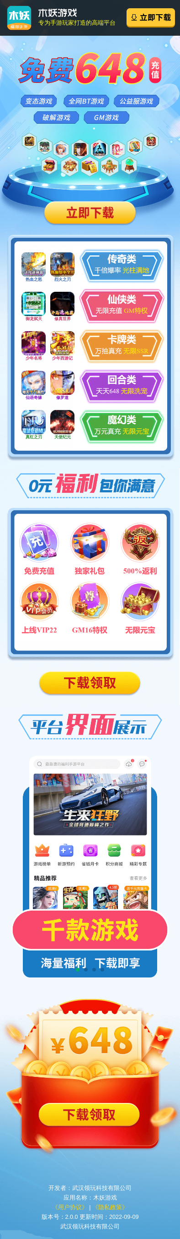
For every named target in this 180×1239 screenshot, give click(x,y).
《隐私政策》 (110, 1207)
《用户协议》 (70, 1207)
